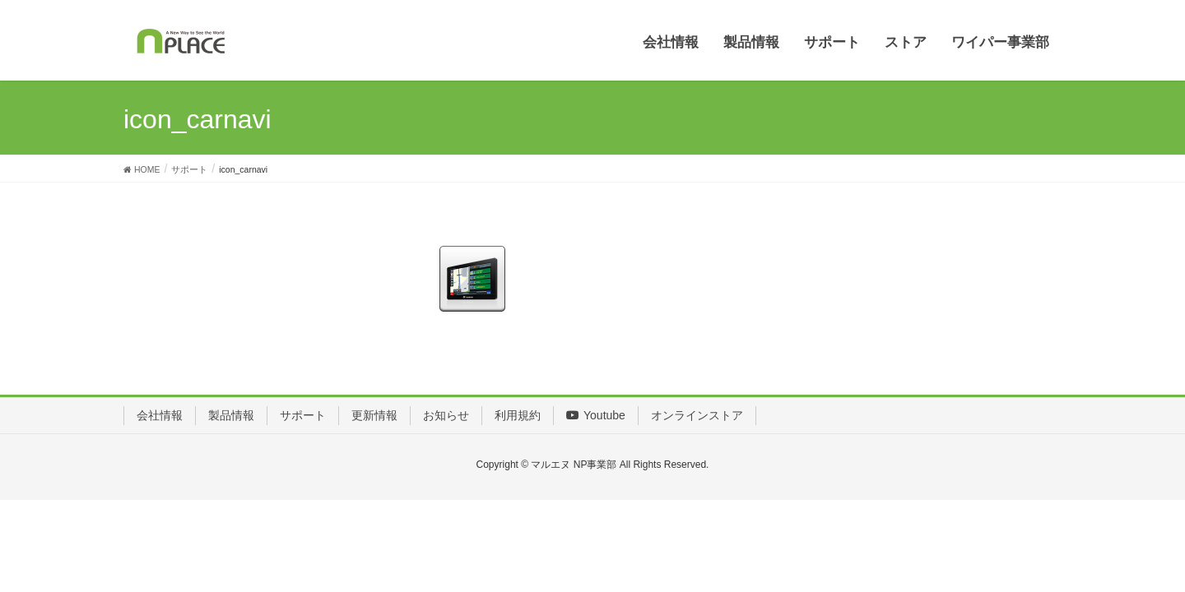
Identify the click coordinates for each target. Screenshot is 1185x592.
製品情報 (231, 415)
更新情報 (374, 415)
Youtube (595, 415)
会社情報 (160, 415)
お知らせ (446, 415)
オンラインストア (697, 415)
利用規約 (518, 415)
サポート (303, 415)
